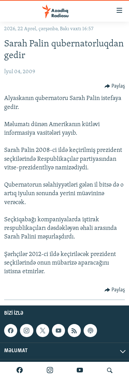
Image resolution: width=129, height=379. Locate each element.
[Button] (115, 86)
